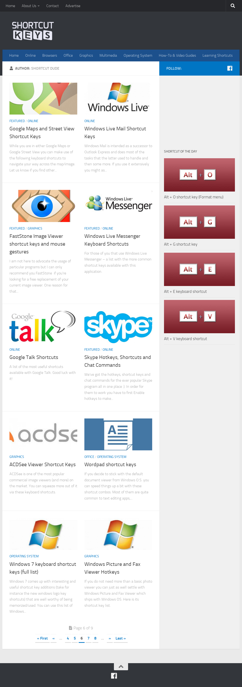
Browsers (49, 55)
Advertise (72, 6)
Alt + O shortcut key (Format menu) (193, 197)
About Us (29, 6)
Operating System (138, 55)
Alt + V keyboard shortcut (185, 338)
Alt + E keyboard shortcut (185, 291)
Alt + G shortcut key (180, 244)
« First (42, 638)
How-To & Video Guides (177, 55)
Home (10, 6)
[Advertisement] (199, 109)
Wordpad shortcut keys (110, 464)
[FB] (230, 68)
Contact (52, 6)
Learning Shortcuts (218, 55)
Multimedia (108, 55)
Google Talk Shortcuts (33, 357)
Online (30, 55)
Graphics (86, 55)
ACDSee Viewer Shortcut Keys (42, 464)
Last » (121, 638)
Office (68, 55)
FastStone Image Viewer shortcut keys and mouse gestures (37, 244)
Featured (17, 121)
